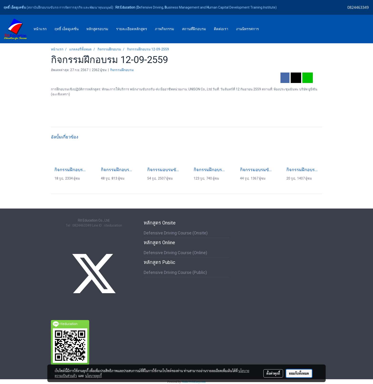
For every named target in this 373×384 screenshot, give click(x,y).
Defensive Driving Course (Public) (175, 272)
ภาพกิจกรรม (164, 29)
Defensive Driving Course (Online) (175, 252)
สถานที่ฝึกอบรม (194, 29)
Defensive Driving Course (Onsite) (176, 232)
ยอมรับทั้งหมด (299, 373)
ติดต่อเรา (221, 29)
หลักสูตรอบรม (97, 29)
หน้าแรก (40, 29)
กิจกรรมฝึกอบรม (122, 70)
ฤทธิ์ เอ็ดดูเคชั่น (66, 29)
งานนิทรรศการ (247, 29)
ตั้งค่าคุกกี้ (273, 373)
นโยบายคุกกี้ (93, 376)
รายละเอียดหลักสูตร (131, 29)
